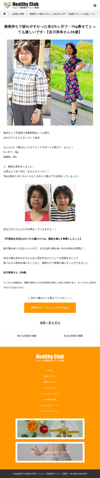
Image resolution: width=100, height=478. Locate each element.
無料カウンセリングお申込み (50, 307)
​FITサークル (50, 388)
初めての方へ (50, 376)
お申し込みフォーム (50, 405)
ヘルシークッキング (50, 394)
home (50, 370)
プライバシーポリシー (50, 411)
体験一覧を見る (50, 322)
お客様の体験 (50, 399)
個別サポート (50, 382)
